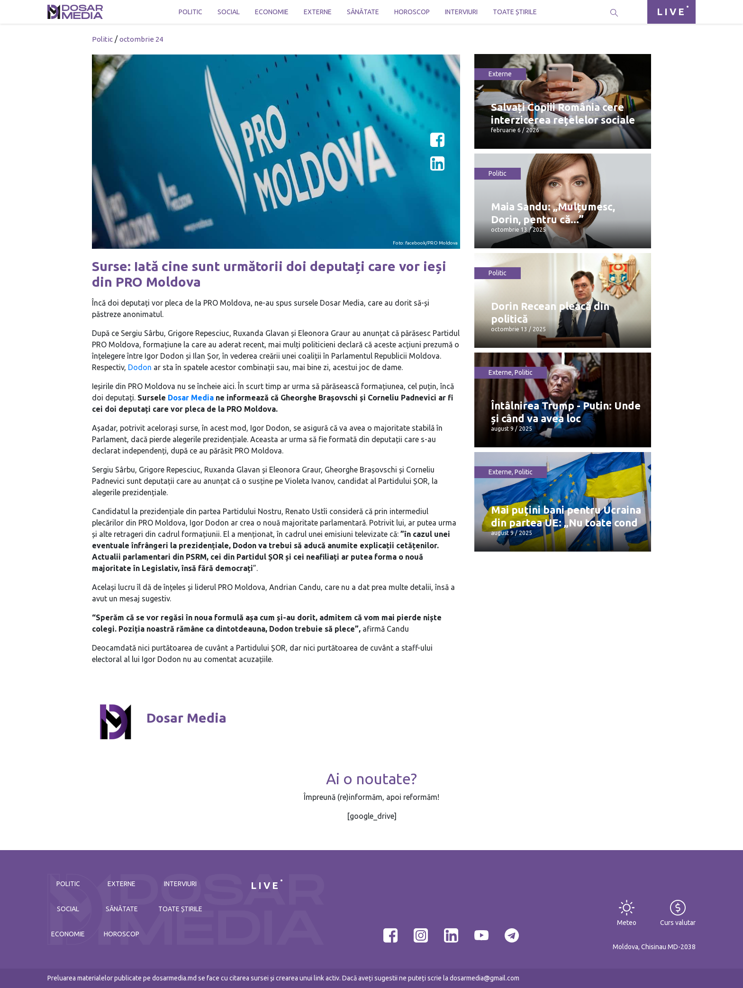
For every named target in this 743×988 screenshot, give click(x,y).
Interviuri (461, 12)
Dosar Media (191, 397)
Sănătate (363, 12)
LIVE (671, 11)
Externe (318, 12)
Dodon (140, 367)
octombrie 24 (141, 39)
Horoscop (412, 12)
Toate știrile (515, 12)
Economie (272, 12)
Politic (190, 12)
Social (228, 12)
